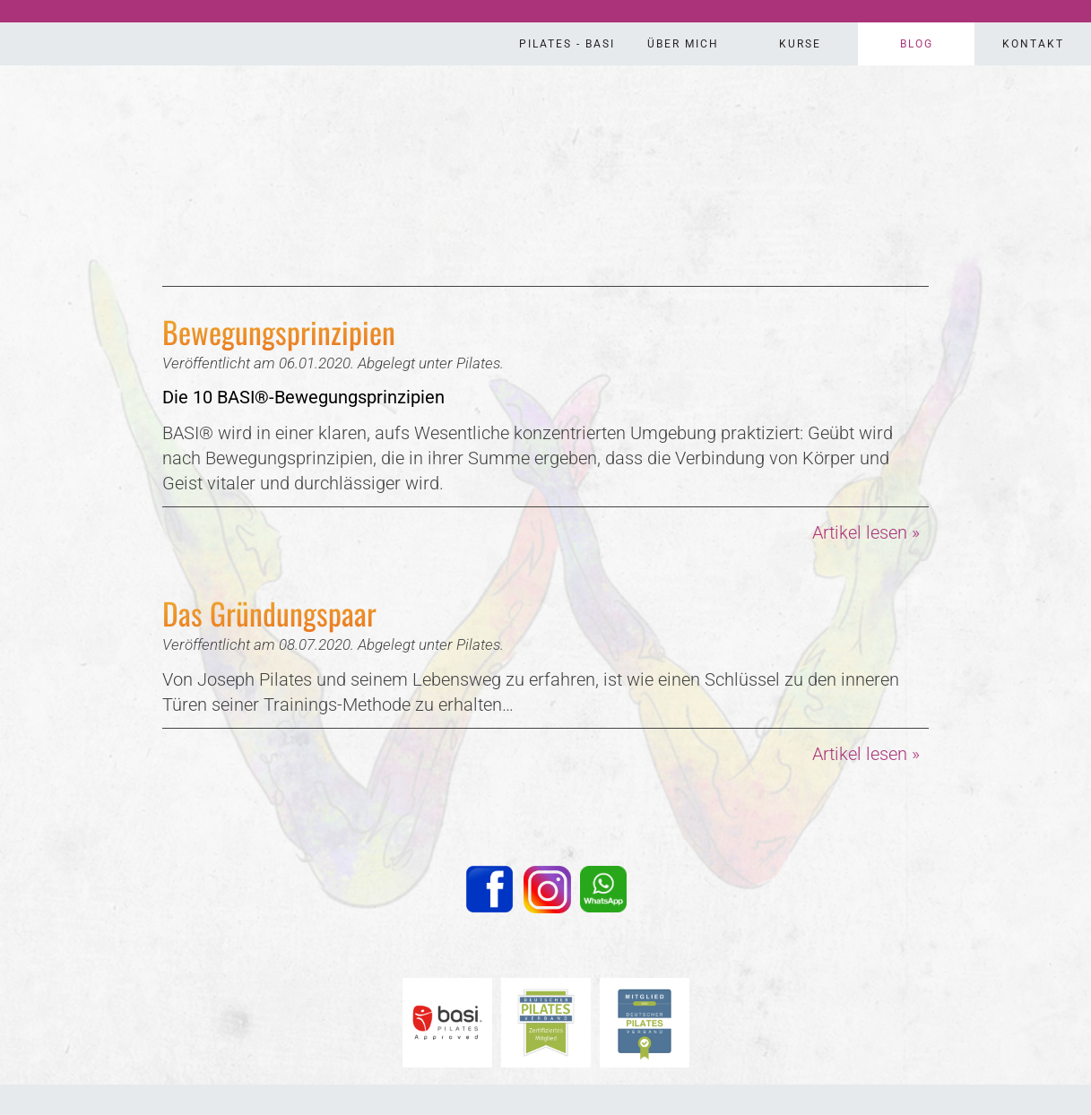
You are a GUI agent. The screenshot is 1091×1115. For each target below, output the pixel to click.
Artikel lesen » (866, 532)
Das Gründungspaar (269, 613)
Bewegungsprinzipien (278, 331)
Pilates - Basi (567, 44)
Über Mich (683, 44)
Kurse (800, 44)
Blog (916, 44)
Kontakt (1033, 44)
